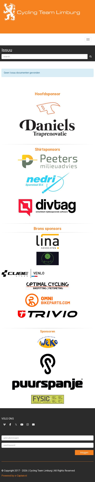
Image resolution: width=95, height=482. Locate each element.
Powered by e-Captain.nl (14, 475)
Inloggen (84, 452)
